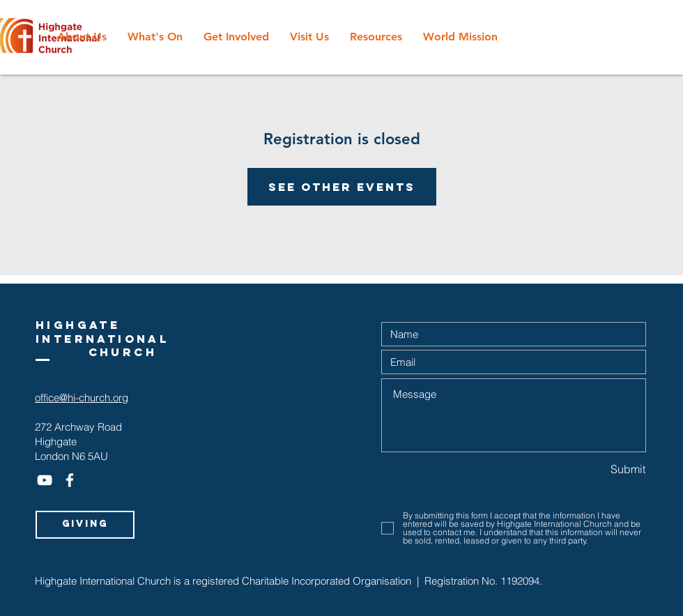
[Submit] (596, 469)
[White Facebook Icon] (70, 480)
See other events (341, 187)
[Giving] (85, 525)
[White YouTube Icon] (45, 480)
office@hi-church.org (81, 397)
